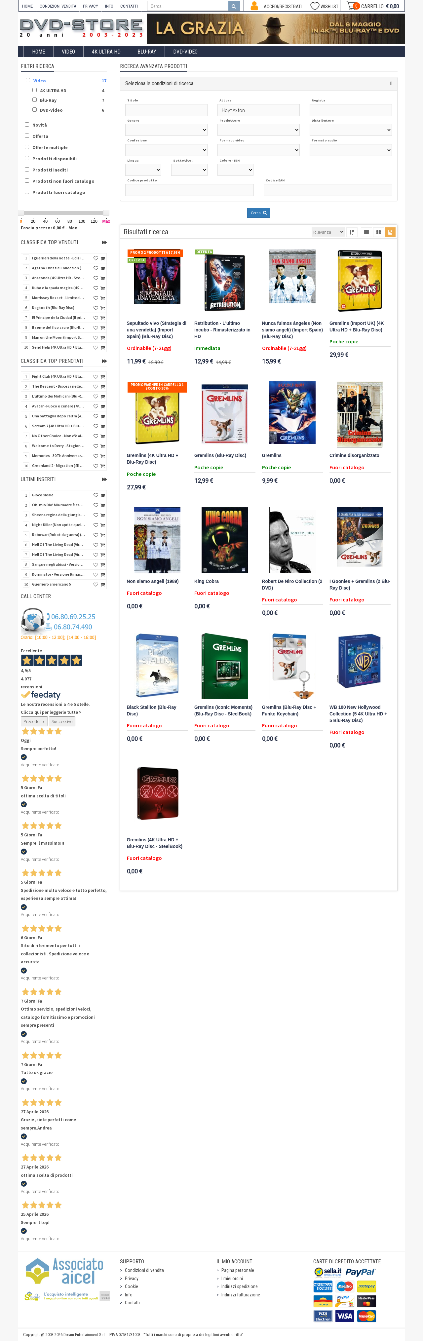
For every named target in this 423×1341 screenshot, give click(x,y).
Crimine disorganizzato (354, 455)
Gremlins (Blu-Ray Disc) (220, 455)
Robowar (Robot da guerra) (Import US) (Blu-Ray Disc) (58, 534)
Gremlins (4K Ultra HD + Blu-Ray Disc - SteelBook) (154, 843)
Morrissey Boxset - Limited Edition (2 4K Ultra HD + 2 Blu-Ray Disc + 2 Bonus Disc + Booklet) (58, 297)
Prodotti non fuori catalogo (63, 181)
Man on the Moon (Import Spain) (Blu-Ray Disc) (58, 337)
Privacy (131, 1278)
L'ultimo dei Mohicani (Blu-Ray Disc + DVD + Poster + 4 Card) (58, 396)
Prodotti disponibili (54, 159)
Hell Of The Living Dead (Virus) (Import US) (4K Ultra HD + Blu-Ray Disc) (58, 544)
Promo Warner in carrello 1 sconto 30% (157, 386)
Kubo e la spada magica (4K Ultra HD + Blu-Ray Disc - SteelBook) (58, 287)
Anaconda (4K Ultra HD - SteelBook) (58, 277)
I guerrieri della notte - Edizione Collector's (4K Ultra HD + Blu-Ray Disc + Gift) (58, 257)
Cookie (131, 1286)
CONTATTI (129, 6)
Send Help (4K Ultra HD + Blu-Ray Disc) (58, 347)
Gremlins (272, 455)
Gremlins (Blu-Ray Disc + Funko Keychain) (289, 710)
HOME (27, 6)
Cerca (259, 212)
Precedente (34, 721)
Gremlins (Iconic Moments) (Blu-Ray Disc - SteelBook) (223, 710)
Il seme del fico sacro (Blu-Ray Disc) (58, 327)
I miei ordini (232, 1278)
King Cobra (206, 581)
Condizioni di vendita (144, 1270)
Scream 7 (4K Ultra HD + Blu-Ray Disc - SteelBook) (58, 425)
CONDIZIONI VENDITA (58, 6)
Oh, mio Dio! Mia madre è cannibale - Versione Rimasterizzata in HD (58, 504)
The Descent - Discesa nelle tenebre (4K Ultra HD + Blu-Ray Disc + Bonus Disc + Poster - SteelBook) (58, 386)
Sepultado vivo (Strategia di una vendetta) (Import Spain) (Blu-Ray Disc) (157, 330)
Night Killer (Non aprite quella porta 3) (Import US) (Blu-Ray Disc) (58, 524)
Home (38, 52)
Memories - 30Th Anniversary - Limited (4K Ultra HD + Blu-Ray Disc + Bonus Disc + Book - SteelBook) (58, 455)
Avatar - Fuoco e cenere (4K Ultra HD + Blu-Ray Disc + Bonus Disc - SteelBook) (58, 405)
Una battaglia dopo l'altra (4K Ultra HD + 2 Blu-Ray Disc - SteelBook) (58, 415)
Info (129, 1294)
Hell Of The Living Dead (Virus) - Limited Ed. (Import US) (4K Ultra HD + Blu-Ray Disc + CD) (58, 554)
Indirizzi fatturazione (240, 1294)
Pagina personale (237, 1270)
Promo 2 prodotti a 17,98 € (155, 252)
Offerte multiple (50, 147)
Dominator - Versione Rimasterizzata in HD (58, 574)
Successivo (62, 721)
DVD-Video (185, 52)
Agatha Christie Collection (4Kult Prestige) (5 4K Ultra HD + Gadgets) (58, 267)
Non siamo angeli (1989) (153, 581)
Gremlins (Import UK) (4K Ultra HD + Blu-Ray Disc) (356, 326)
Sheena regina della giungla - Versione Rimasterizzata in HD (58, 514)
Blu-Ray (146, 52)
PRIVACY (90, 6)
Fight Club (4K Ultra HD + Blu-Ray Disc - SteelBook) (58, 376)
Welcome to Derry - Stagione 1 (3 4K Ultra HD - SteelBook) (58, 445)
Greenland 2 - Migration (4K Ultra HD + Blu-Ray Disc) (58, 465)
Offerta (40, 136)
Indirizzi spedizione (239, 1286)
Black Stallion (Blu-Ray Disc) (151, 710)
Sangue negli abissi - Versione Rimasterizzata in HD (58, 564)
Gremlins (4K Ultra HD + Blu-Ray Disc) (152, 459)
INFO (109, 6)
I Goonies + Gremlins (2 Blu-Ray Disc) (359, 585)
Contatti (132, 1302)
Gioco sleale (43, 494)
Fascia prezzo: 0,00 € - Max (49, 228)
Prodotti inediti (50, 170)
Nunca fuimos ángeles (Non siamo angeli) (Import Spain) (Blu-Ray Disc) (292, 330)
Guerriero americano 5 (51, 584)
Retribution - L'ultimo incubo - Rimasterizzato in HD (222, 330)
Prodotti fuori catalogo (58, 192)
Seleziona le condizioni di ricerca (159, 83)
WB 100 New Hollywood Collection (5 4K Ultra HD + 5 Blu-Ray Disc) (358, 714)
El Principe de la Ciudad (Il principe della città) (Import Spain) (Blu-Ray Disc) (58, 317)
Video (68, 52)
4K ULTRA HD (106, 52)
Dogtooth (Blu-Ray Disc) (53, 307)
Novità (39, 125)
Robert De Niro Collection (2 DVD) (292, 585)
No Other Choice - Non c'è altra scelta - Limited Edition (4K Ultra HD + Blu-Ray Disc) (58, 435)
